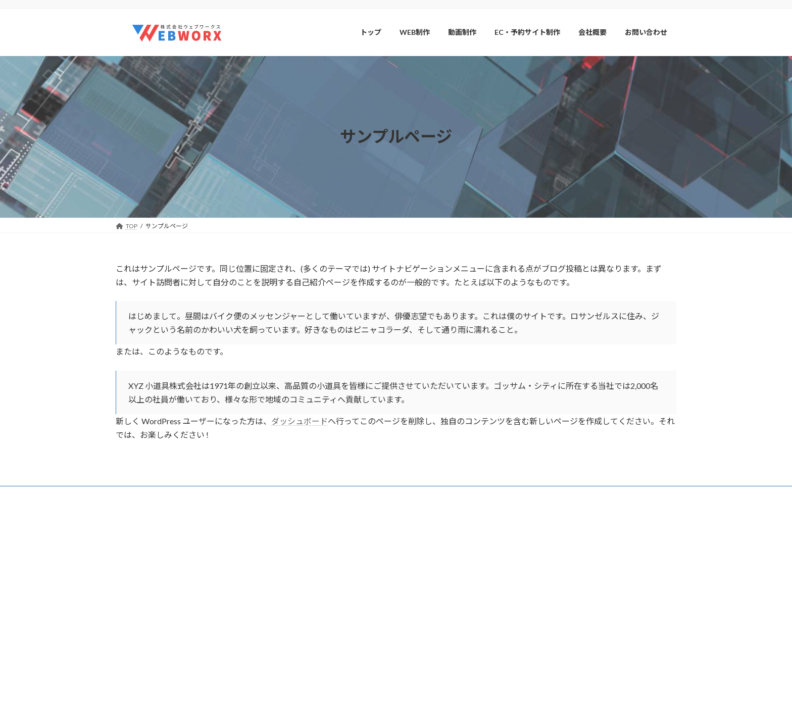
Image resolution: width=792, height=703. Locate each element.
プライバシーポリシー (155, 495)
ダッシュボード (299, 421)
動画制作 (422, 607)
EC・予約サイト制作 (438, 624)
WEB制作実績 (435, 589)
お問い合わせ (428, 660)
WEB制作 (422, 572)
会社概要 (274, 495)
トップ (419, 554)
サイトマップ (224, 495)
